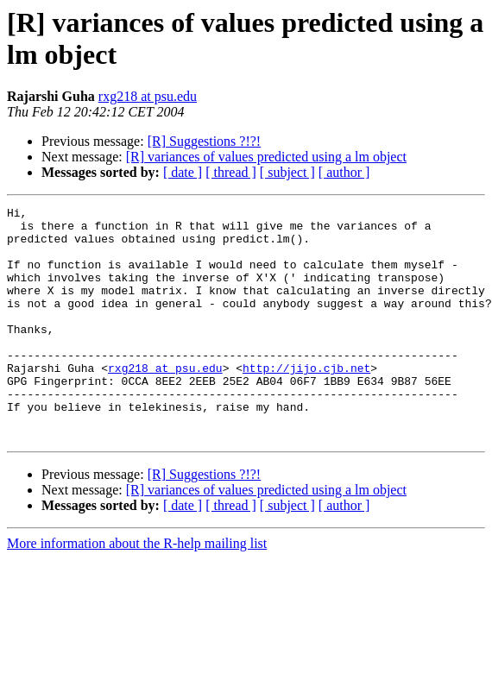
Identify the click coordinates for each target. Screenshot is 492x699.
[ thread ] (230, 172)
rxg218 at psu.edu (147, 96)
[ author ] (344, 172)
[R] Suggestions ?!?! (205, 141)
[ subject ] (287, 172)
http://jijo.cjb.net (306, 401)
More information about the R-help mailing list (137, 589)
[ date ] (182, 172)
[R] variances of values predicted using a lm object (266, 156)
